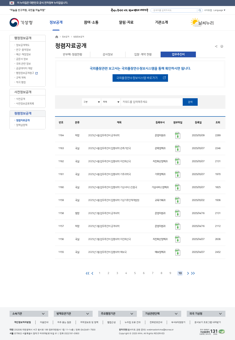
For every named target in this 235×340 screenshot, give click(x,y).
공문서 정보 (22, 59)
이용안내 (44, 322)
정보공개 (65, 37)
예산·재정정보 (23, 54)
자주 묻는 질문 (64, 322)
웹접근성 (111, 322)
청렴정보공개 (78, 37)
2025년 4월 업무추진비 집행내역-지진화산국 (109, 161)
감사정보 (108, 54)
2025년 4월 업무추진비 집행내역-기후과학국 (109, 174)
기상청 (21, 22)
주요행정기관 (108, 313)
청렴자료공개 (23, 120)
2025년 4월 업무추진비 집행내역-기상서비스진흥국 (112, 187)
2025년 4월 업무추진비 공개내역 (103, 135)
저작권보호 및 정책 (89, 322)
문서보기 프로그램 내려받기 (208, 322)
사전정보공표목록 (25, 103)
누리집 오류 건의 (133, 322)
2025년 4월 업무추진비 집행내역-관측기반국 (109, 148)
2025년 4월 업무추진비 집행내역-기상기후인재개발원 (113, 200)
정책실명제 (21, 125)
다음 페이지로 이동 (188, 273)
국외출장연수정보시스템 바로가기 (137, 78)
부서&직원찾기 (178, 322)
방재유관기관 (64, 313)
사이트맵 (208, 10)
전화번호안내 (156, 322)
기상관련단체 (152, 313)
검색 (190, 102)
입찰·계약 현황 (143, 54)
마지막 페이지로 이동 (193, 273)
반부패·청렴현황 (72, 54)
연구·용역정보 (23, 49)
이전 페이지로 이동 (92, 273)
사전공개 (20, 99)
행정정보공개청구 (25, 73)
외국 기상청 (195, 313)
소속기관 (17, 313)
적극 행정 (21, 82)
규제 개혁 (21, 77)
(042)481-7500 (88, 330)
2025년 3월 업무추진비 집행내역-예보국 (107, 252)
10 (180, 273)
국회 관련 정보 (23, 63)
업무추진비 (178, 54)
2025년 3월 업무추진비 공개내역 (103, 213)
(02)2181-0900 (71, 333)
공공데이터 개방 (24, 68)
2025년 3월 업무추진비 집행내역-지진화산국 (109, 239)
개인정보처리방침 (22, 322)
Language (218, 10)
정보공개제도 (23, 45)
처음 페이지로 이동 (88, 273)
